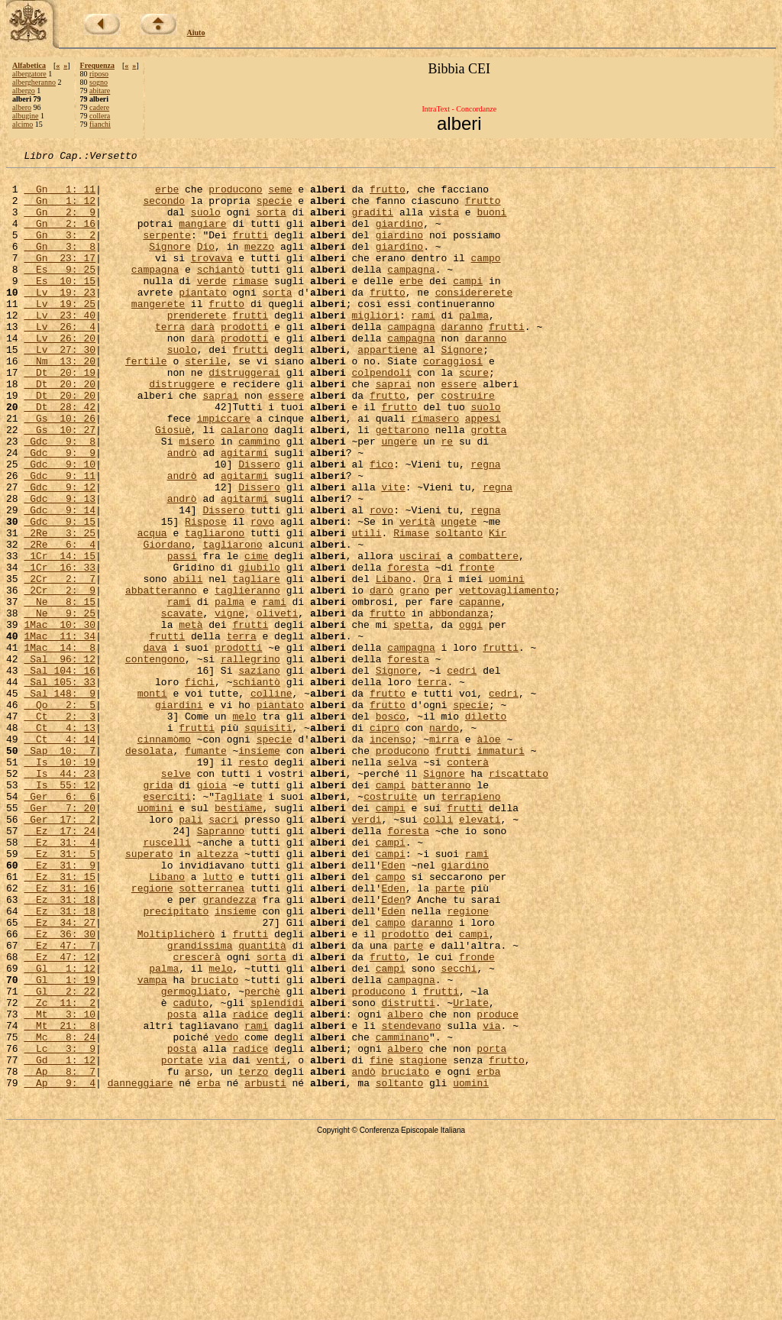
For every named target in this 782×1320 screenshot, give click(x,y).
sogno (98, 82)
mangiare (202, 237)
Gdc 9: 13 (59, 567)
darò (381, 677)
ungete (459, 594)
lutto (217, 1020)
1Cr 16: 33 (59, 649)
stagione (423, 1240)
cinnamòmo (164, 855)
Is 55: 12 (59, 910)
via (491, 1199)
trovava (212, 278)
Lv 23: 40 (59, 347)
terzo (253, 1254)
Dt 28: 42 (59, 457)
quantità (262, 1103)
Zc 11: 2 (59, 1172)
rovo (381, 580)
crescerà (196, 1117)
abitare (99, 90)
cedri (462, 773)
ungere (399, 498)
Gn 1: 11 (59, 195)
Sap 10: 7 (59, 869)
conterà (468, 883)
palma (474, 347)
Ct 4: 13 (59, 842)
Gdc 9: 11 (59, 539)
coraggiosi (453, 402)
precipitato (175, 1062)
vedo (226, 1213)
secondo (164, 209)
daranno (462, 360)
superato (149, 993)
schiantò (220, 292)
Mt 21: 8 (59, 1199)
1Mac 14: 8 (59, 745)
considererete (473, 319)
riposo (98, 74)
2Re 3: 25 (59, 608)
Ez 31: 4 (59, 979)
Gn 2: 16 (59, 237)
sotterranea (211, 1034)
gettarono (402, 484)
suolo (206, 223)
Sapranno (220, 965)
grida (158, 910)
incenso (391, 855)
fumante (206, 869)
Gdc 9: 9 (59, 512)
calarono (244, 484)
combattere (489, 635)
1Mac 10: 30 (59, 718)
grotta (489, 484)
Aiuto (196, 32)
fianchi (100, 124)
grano (414, 677)
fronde (477, 1117)
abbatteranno (161, 677)
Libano (394, 663)
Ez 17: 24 (59, 965)
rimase (250, 305)
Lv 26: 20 (59, 374)
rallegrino (250, 759)
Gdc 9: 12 (59, 553)
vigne (229, 704)
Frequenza (97, 65)
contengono (155, 759)
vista (444, 223)
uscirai (420, 635)
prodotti (244, 360)
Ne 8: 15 (59, 690)
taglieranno (247, 677)
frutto (388, 195)
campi (468, 305)
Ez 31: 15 (59, 1020)
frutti (250, 250)
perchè (262, 1158)
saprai (394, 429)
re (447, 498)
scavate (182, 704)
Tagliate (238, 924)
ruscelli (166, 979)
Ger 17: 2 (59, 952)
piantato (202, 319)
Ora (432, 663)
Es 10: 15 (59, 305)
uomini (507, 663)
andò (364, 1254)
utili (367, 608)
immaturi (500, 869)
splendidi (277, 1172)
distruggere (182, 429)
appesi (483, 470)
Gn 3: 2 (59, 250)
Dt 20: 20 (59, 429)
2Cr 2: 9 (59, 677)
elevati (480, 952)
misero (197, 498)
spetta (411, 718)
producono (235, 195)
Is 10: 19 (59, 883)
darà (203, 360)
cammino (259, 498)
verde (212, 305)
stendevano (411, 1199)
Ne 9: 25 (59, 704)
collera (99, 116)
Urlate (471, 1172)
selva (402, 883)
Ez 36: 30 (59, 1089)
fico (381, 525)
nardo (444, 842)
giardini (178, 814)
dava (154, 745)
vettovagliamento (506, 677)
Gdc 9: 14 (59, 580)
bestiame (238, 938)
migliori (375, 347)
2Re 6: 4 (59, 622)
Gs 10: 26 (59, 470)
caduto (190, 1172)
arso (196, 1254)
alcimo (22, 124)
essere (459, 429)
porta (491, 1227)
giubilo (259, 649)
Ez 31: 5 (59, 993)
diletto (486, 828)
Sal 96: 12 (59, 759)
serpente (166, 250)
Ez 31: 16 (59, 1034)
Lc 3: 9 (59, 1227)
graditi (373, 223)
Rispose (206, 594)
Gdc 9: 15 (59, 594)
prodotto (404, 1089)
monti (152, 800)
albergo (23, 90)
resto (253, 883)
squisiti (268, 842)
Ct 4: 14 (59, 855)
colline (271, 800)
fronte (477, 649)
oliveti (278, 704)
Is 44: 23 (59, 897)
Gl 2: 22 (59, 1158)
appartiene (387, 388)
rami (423, 347)
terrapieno (470, 924)
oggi (471, 718)
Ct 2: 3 (59, 828)
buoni (491, 223)
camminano (402, 1213)
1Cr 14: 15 (59, 635)
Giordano (166, 622)
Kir (497, 608)
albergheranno (34, 82)
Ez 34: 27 (59, 1075)
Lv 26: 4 (59, 360)
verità (417, 594)
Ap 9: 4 (59, 1268)
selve (176, 897)
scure (474, 415)
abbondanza (459, 704)
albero (21, 107)
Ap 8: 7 (59, 1254)
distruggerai (244, 415)
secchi (459, 1130)
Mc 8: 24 (59, 1213)
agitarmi (244, 512)
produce (498, 1185)
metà (190, 718)
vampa (152, 1144)
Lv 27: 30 (59, 388)
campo (485, 278)
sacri (223, 952)
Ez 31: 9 (59, 1007)
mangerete (158, 333)
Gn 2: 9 (59, 223)
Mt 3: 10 (59, 1185)
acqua (152, 608)
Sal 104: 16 (59, 773)
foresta (408, 649)
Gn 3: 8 (59, 264)
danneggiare (140, 1268)
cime (256, 635)
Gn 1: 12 (59, 209)
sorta (271, 223)
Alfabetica (29, 65)
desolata (149, 869)
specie (274, 209)
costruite (390, 924)
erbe (167, 195)
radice (250, 1185)
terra (170, 360)
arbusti (265, 1268)
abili (187, 663)
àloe (488, 855)
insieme (259, 869)
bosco (391, 828)
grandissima (200, 1103)
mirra (444, 855)
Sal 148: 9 (59, 800)
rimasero (434, 470)
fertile (146, 402)
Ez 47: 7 (59, 1103)
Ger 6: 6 (59, 924)
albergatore (29, 74)
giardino (399, 237)
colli (438, 952)
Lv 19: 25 (59, 333)
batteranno (441, 910)
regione (152, 1034)
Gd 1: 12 (59, 1240)
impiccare (223, 470)
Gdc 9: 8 (59, 498)
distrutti (408, 1172)
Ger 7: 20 (59, 938)
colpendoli (381, 415)
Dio (206, 264)
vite (393, 553)
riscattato (518, 897)
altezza (218, 993)
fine (381, 1240)
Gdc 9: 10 (59, 525)
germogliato (194, 1158)
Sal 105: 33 (59, 787)
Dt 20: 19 (59, 415)
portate (182, 1240)
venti (271, 1240)
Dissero (259, 525)
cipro (384, 842)
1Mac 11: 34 (59, 732)
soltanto (459, 608)
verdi (366, 952)
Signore (170, 264)
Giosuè (173, 484)
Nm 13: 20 (59, 402)
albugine (25, 116)
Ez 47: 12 (59, 1117)
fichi (200, 787)
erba (488, 1254)
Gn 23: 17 (59, 278)
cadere (99, 107)
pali (190, 952)
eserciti (166, 924)
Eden (393, 1007)
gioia (212, 910)
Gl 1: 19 (59, 1144)
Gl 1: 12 (59, 1130)
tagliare (256, 663)
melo (244, 828)
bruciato (214, 1144)
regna (485, 525)
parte (450, 1034)
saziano (259, 773)
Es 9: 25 (59, 292)
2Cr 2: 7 (59, 663)
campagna (155, 292)
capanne (480, 690)
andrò (182, 512)
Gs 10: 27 (59, 484)
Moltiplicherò (176, 1089)
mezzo (259, 264)
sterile (206, 402)
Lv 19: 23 (59, 319)
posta (182, 1185)
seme (280, 195)
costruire (468, 443)
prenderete (197, 347)
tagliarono (214, 608)
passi (182, 635)
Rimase (411, 608)
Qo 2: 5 (59, 814)
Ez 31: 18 (59, 1048)
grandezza (229, 1048)
